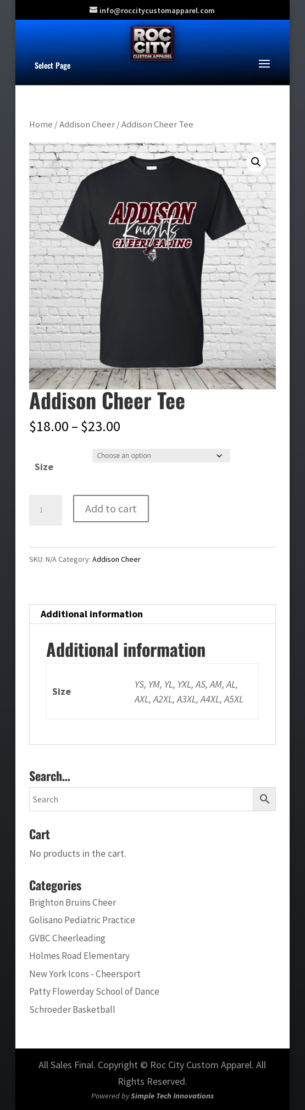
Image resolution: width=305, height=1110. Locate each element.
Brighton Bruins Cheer (72, 902)
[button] (256, 162)
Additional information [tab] (92, 613)
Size (44, 466)
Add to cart (111, 508)
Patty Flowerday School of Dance (94, 991)
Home (41, 124)
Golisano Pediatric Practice (82, 920)
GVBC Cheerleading (67, 938)
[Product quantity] (45, 510)
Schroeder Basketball (72, 1009)
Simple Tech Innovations (172, 1096)
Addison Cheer (87, 124)
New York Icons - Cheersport (85, 974)
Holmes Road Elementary (79, 956)
